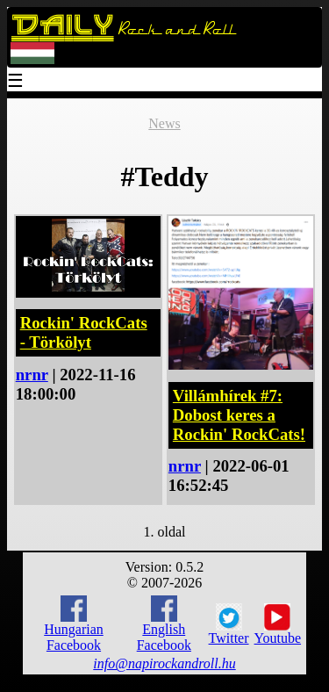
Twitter (229, 624)
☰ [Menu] (16, 82)
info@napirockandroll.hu (164, 663)
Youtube (278, 624)
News (164, 123)
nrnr (32, 374)
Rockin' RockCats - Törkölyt (83, 332)
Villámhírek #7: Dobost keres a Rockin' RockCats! (239, 414)
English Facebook (164, 623)
